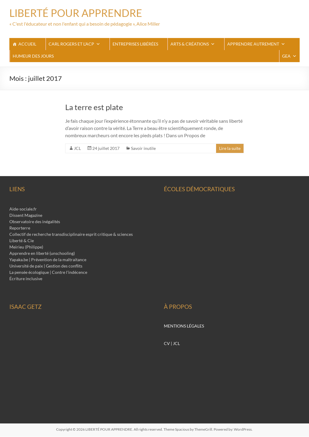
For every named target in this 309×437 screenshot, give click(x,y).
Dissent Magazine (25, 215)
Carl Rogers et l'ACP (74, 44)
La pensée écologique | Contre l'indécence (48, 272)
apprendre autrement (256, 44)
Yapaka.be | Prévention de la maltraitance (47, 259)
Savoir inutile (143, 148)
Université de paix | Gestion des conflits (45, 266)
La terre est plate (94, 107)
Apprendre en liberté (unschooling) (42, 253)
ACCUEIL (27, 44)
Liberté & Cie (21, 240)
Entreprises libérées (135, 44)
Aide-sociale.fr (23, 209)
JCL (77, 148)
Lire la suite (230, 148)
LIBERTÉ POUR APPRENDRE (79, 13)
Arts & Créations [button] (192, 44)
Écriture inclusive (25, 278)
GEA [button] (289, 56)
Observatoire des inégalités (34, 221)
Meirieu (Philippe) (26, 247)
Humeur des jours (33, 56)
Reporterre (19, 228)
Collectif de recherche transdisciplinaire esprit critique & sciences (71, 234)
